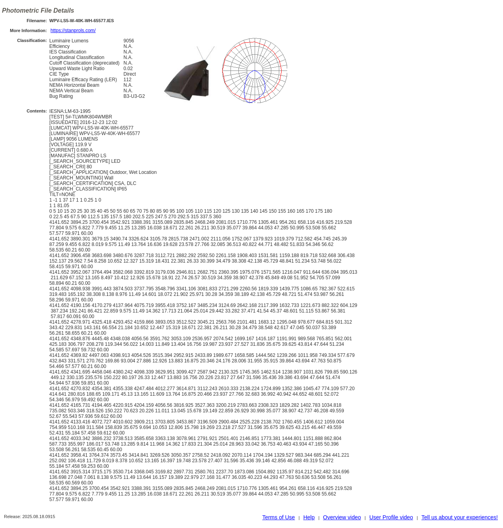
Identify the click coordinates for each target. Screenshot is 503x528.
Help (309, 517)
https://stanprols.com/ (73, 30)
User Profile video (391, 517)
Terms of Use (278, 517)
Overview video (342, 517)
